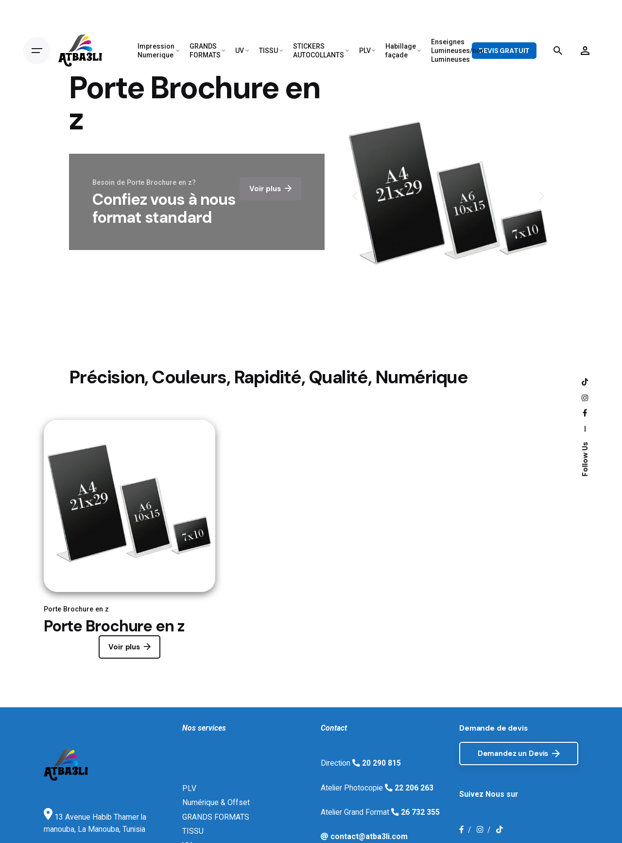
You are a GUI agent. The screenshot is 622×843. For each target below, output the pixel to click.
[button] (355, 196)
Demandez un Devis (519, 753)
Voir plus (129, 647)
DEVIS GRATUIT (504, 50)
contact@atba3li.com (368, 836)
